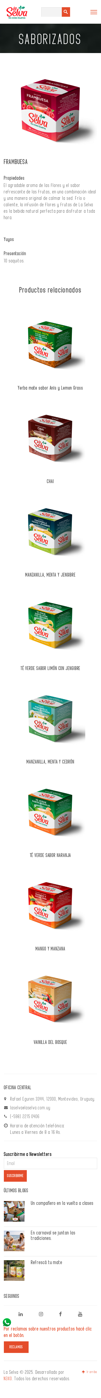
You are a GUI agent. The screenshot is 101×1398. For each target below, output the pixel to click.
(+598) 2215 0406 (25, 1116)
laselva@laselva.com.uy (30, 1107)
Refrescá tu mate (46, 1262)
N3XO (8, 1378)
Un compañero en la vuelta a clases (62, 1203)
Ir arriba (89, 1372)
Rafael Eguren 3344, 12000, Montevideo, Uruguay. (53, 1099)
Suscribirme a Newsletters (28, 1154)
